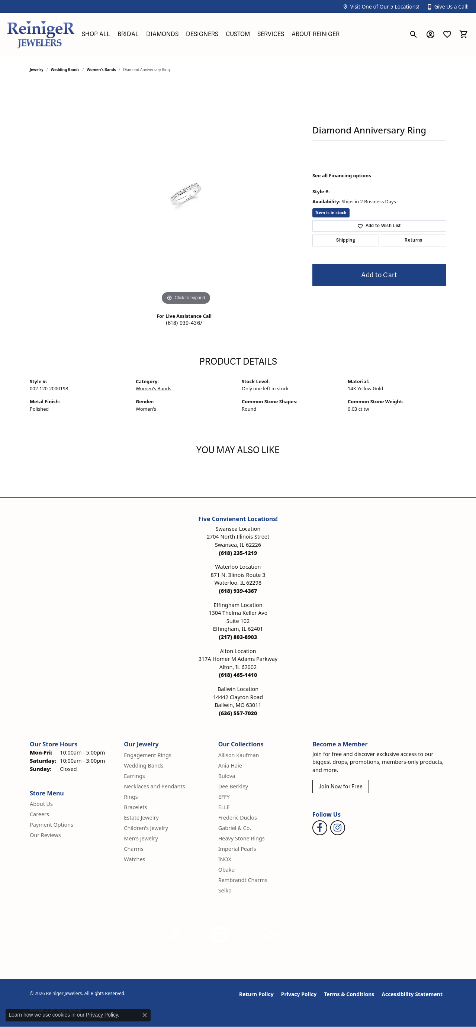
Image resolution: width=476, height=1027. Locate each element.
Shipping (345, 240)
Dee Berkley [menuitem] (233, 786)
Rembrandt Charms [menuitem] (242, 880)
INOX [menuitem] (224, 859)
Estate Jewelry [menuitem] (141, 817)
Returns (413, 240)
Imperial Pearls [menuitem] (237, 848)
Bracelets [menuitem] (135, 807)
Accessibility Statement (412, 994)
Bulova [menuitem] (226, 775)
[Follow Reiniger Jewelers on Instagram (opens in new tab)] (337, 827)
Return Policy (256, 994)
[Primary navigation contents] (241, 34)
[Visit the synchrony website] (284, 934)
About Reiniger (316, 34)
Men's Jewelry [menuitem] (141, 838)
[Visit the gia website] (185, 934)
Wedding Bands (65, 69)
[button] (380, 6)
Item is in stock (331, 212)
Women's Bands (101, 69)
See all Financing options (341, 175)
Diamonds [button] (162, 34)
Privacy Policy (298, 994)
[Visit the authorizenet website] (219, 934)
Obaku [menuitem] (226, 869)
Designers (202, 34)
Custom (238, 34)
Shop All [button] (96, 34)
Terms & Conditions (349, 994)
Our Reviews (45, 835)
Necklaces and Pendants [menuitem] (154, 786)
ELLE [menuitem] (224, 807)
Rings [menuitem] (131, 796)
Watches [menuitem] (134, 859)
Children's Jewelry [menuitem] (146, 827)
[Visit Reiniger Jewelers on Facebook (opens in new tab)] (319, 827)
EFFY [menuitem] (224, 796)
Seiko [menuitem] (225, 890)
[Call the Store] (238, 552)
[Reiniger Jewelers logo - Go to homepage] (41, 34)
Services (270, 34)
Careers (39, 814)
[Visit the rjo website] (247, 934)
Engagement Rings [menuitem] (147, 755)
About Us (41, 803)
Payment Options (51, 824)
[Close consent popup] (144, 1015)
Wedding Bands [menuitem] (143, 765)
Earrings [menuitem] (134, 775)
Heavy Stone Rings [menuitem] (241, 838)
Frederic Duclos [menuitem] (237, 817)
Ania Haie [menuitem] (230, 765)
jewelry (37, 69)
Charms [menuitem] (133, 848)
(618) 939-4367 (184, 323)
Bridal (128, 34)
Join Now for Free (341, 787)
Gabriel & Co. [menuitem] (234, 827)
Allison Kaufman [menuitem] (238, 755)
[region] (186, 195)
